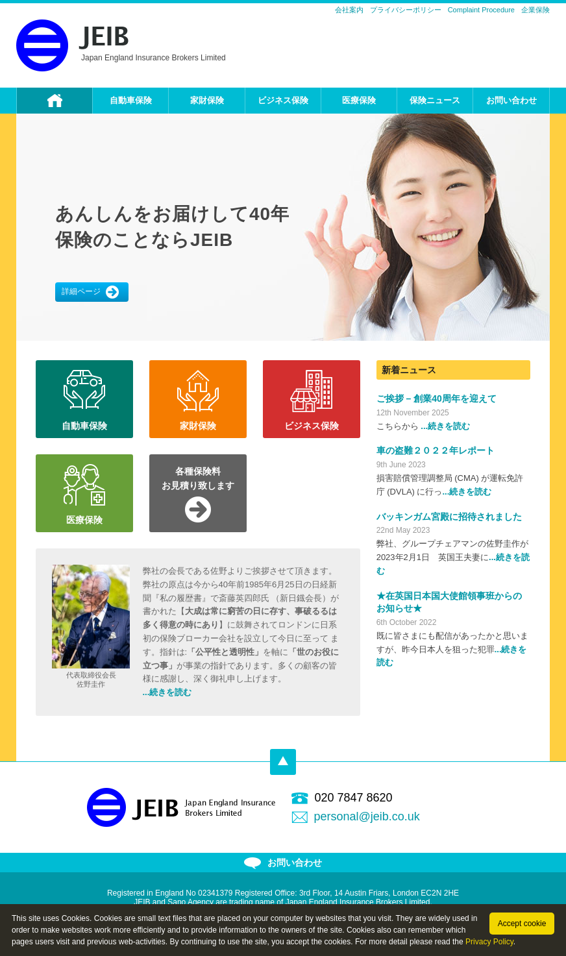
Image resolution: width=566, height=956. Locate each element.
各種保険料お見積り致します (198, 478)
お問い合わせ (511, 100)
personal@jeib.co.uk (367, 816)
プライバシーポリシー (405, 10)
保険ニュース (435, 100)
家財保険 (207, 100)
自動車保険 (131, 100)
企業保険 (535, 10)
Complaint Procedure (481, 10)
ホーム (54, 101)
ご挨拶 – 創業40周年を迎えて (436, 398)
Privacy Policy (489, 941)
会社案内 (349, 10)
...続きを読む (167, 692)
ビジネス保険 (283, 100)
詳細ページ (90, 292)
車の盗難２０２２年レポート (435, 450)
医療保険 (359, 100)
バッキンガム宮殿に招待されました (449, 516)
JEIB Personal (72, 45)
